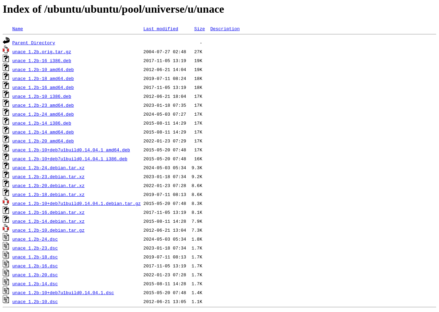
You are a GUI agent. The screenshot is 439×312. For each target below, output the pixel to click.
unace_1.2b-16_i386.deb (41, 60)
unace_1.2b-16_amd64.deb (43, 87)
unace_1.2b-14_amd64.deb (43, 132)
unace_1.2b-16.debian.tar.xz (48, 212)
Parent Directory (33, 42)
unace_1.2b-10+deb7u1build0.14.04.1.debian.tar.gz (76, 203)
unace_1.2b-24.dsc (35, 239)
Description (225, 28)
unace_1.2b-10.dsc (35, 301)
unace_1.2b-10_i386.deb (41, 96)
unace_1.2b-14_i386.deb (41, 123)
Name (17, 28)
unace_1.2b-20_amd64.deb (43, 141)
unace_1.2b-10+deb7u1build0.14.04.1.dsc (63, 292)
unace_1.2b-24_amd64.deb (43, 114)
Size (199, 28)
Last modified (160, 28)
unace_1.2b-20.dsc (35, 274)
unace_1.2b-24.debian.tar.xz (48, 167)
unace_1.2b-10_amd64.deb (43, 69)
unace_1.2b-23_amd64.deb (43, 105)
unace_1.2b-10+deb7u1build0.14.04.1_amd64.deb (71, 150)
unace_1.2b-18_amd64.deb (43, 78)
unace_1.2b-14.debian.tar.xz (48, 221)
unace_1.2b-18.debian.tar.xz (48, 194)
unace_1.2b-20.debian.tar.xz (48, 185)
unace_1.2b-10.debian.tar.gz (48, 230)
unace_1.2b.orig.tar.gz (41, 51)
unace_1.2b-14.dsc (35, 283)
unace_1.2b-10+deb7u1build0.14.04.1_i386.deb (69, 158)
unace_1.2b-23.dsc (35, 248)
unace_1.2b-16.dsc (35, 266)
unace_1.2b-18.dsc (35, 257)
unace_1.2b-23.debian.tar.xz (48, 176)
